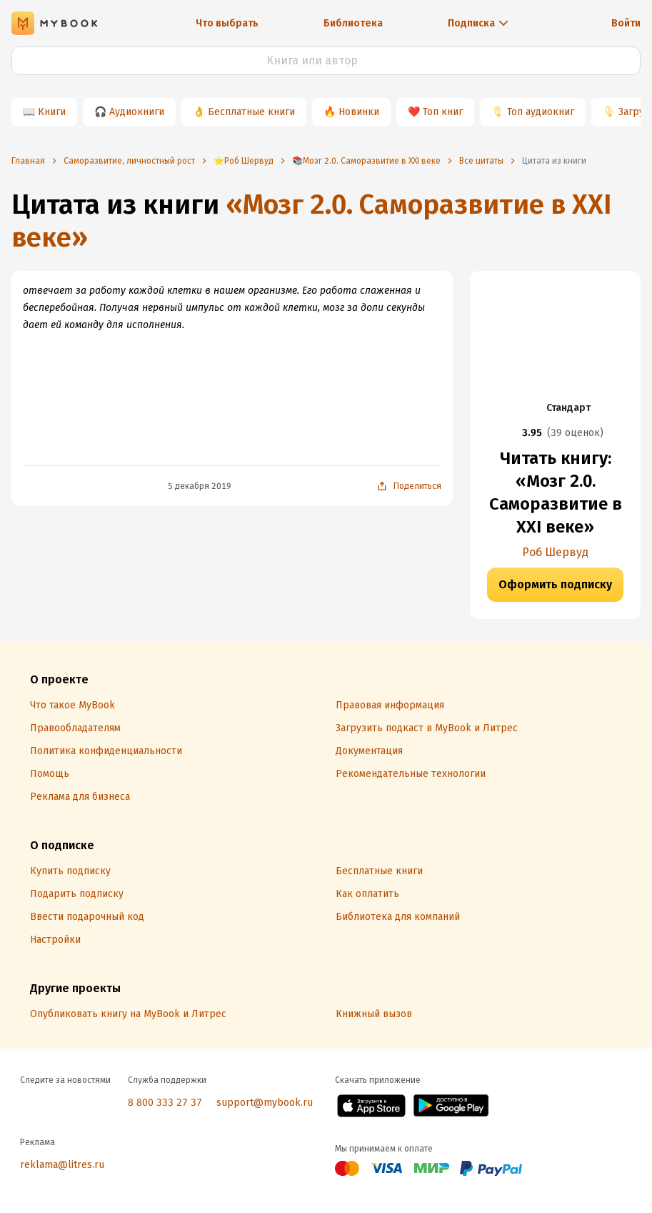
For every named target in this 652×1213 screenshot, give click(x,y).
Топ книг (443, 112)
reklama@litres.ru (62, 1165)
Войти (626, 23)
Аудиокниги (136, 112)
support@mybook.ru (264, 1102)
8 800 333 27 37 (165, 1102)
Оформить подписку (555, 584)
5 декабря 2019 (199, 486)
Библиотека (353, 23)
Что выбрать (227, 23)
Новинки (358, 112)
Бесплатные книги (251, 112)
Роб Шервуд (555, 552)
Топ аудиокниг (540, 112)
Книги (52, 112)
